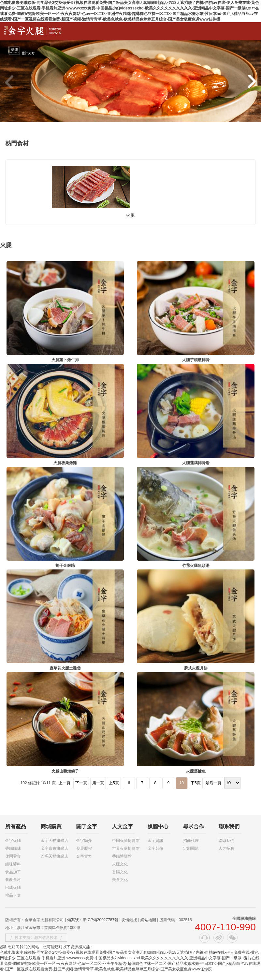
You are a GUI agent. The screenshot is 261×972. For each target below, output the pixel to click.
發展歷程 (84, 848)
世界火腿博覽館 (125, 848)
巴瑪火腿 (13, 887)
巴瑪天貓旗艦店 (54, 856)
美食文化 (120, 879)
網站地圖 (148, 920)
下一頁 (81, 783)
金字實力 (84, 856)
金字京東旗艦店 (54, 848)
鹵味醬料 (13, 864)
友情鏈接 (129, 920)
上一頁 (64, 783)
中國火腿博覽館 (125, 840)
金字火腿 (13, 840)
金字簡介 (84, 840)
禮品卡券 (13, 895)
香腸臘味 (13, 848)
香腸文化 (120, 872)
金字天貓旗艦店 (54, 840)
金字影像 (155, 848)
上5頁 (114, 783)
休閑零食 (13, 856)
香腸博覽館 (122, 856)
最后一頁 (213, 783)
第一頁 (98, 783)
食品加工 (13, 872)
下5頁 (196, 783)
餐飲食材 (13, 879)
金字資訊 (155, 840)
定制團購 (191, 848)
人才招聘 (226, 848)
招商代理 (191, 840)
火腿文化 (120, 864)
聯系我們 (226, 840)
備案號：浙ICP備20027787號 (92, 920)
